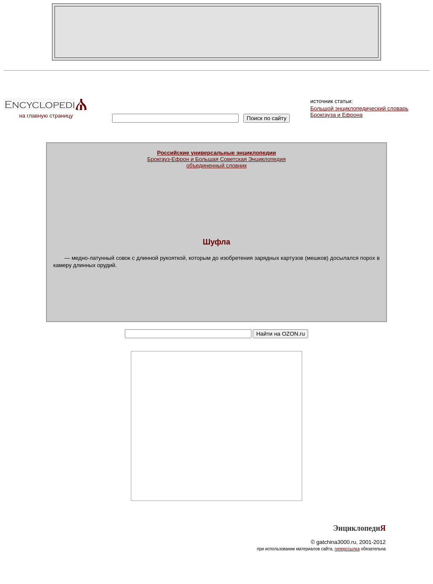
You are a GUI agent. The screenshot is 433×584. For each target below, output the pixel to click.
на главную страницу (46, 113)
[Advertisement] (216, 32)
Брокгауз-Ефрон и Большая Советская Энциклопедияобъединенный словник (216, 159)
